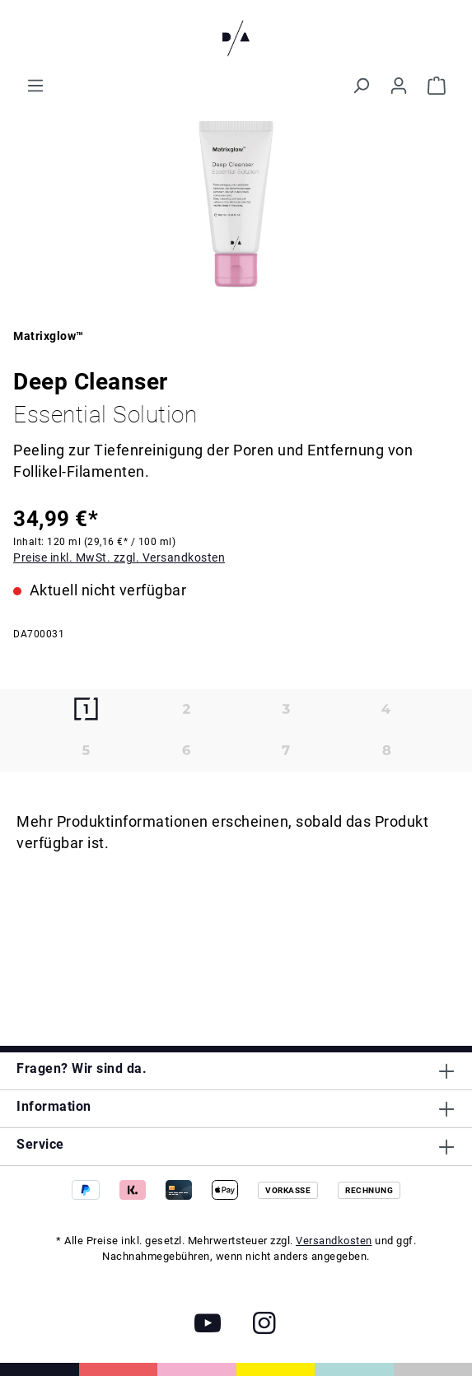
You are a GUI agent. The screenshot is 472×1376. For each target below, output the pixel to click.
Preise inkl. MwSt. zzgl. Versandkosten (119, 557)
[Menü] (35, 85)
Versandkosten (334, 1240)
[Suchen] (361, 85)
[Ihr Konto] (399, 85)
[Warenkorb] (437, 85)
